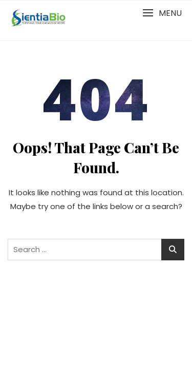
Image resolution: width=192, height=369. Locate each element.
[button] (162, 13)
